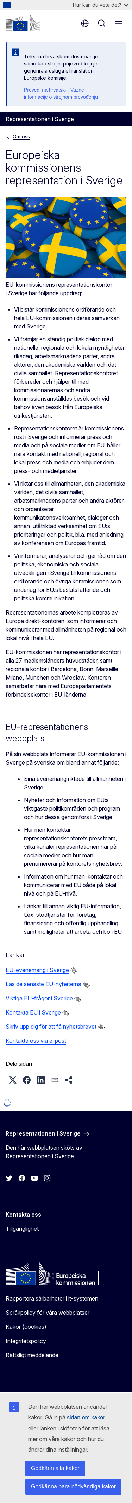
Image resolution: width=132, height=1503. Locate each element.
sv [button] (85, 23)
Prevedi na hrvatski (45, 90)
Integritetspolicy (26, 1340)
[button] (12, 1080)
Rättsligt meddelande (32, 1355)
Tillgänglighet (22, 1228)
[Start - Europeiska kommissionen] (23, 22)
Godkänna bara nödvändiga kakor (73, 1487)
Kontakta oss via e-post (36, 1040)
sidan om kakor (86, 1418)
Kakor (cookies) (26, 1326)
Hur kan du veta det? (100, 5)
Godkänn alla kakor (55, 1468)
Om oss (21, 136)
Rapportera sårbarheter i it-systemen (52, 1298)
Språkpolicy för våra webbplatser (47, 1312)
